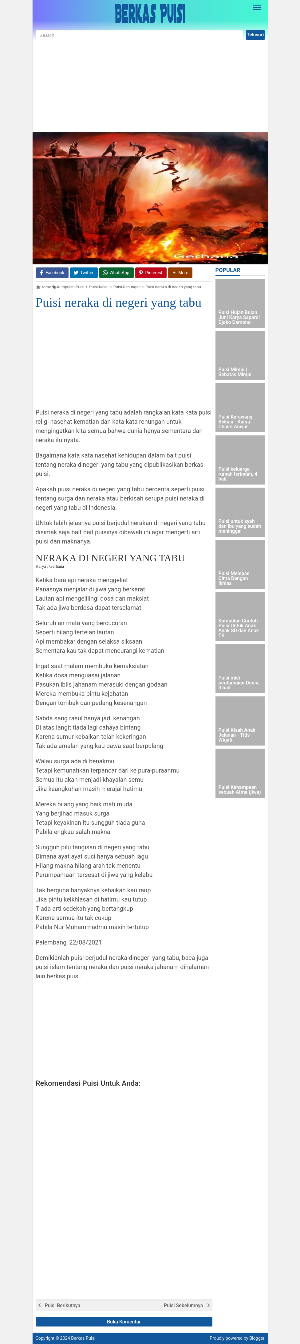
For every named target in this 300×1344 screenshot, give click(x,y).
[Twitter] (84, 272)
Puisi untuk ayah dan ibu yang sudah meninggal (240, 526)
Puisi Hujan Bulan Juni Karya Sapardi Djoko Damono (239, 317)
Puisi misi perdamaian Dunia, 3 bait (239, 683)
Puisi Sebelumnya (183, 1305)
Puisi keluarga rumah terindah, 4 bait (238, 474)
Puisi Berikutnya (63, 1305)
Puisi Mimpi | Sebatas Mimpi (235, 372)
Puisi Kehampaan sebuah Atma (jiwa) (240, 790)
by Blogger (254, 1338)
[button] (180, 272)
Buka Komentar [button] (124, 1322)
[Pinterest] (151, 272)
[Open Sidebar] (257, 7)
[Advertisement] (150, 86)
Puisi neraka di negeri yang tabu (119, 302)
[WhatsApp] (116, 272)
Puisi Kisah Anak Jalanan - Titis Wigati (237, 735)
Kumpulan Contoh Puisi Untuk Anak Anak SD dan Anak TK (239, 628)
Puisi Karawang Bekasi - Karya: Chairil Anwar (236, 422)
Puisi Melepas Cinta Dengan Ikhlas (234, 578)
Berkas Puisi (83, 1338)
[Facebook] (52, 272)
